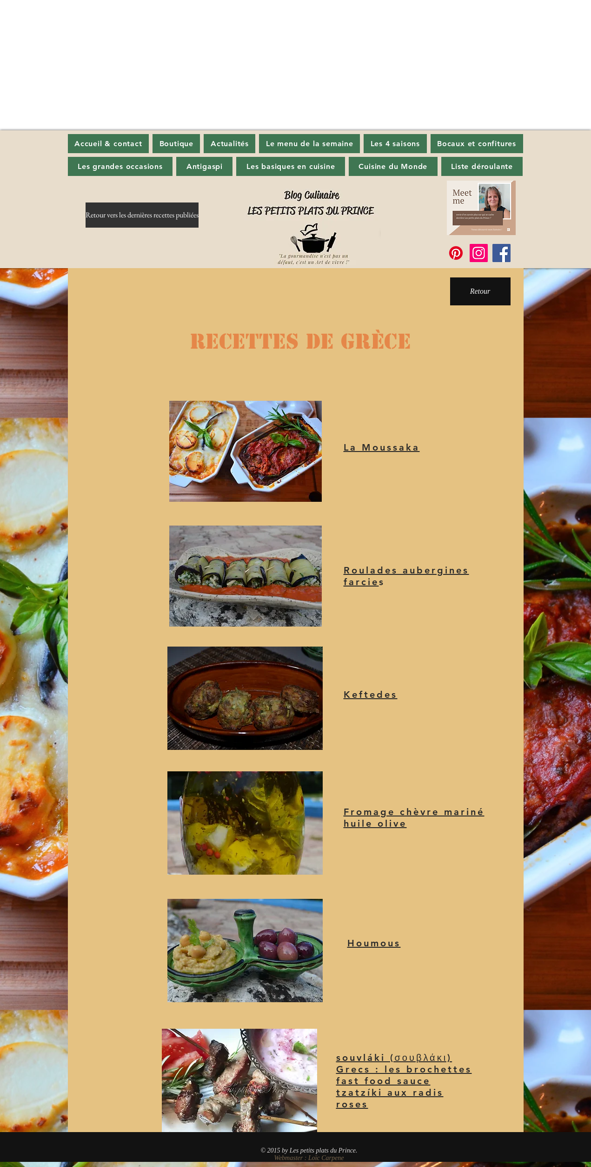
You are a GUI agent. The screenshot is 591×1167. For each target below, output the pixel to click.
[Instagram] (479, 253)
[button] (229, 143)
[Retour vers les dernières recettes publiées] (142, 215)
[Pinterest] (456, 253)
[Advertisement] (279, 65)
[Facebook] (501, 253)
